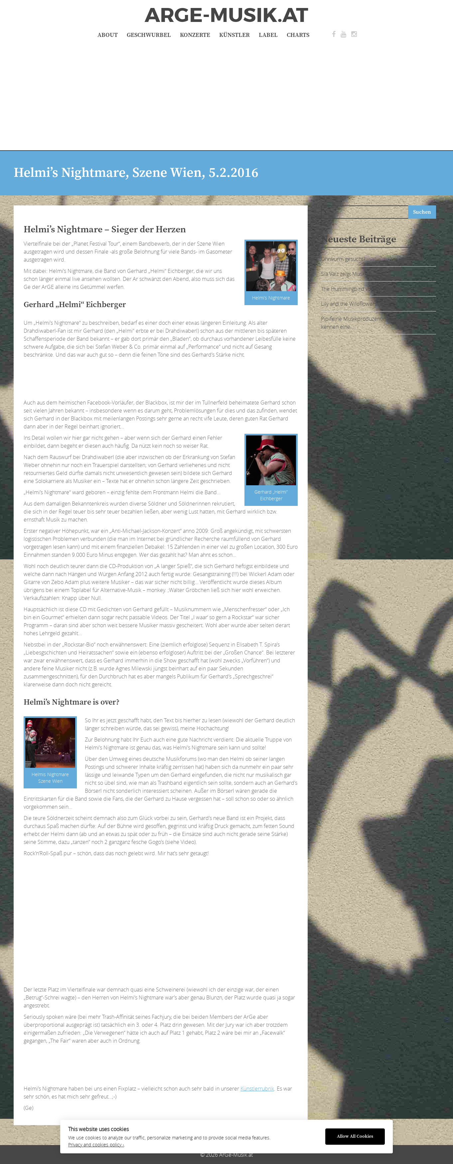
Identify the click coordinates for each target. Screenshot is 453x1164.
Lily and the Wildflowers (349, 303)
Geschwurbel (149, 35)
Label (268, 35)
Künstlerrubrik (257, 1088)
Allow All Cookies (355, 1136)
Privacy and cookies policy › (96, 1145)
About (107, 35)
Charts (298, 35)
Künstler (234, 35)
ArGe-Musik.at (226, 15)
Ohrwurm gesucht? (343, 259)
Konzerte (195, 35)
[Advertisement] (226, 93)
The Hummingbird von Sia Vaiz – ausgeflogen (373, 288)
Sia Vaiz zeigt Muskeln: (347, 274)
